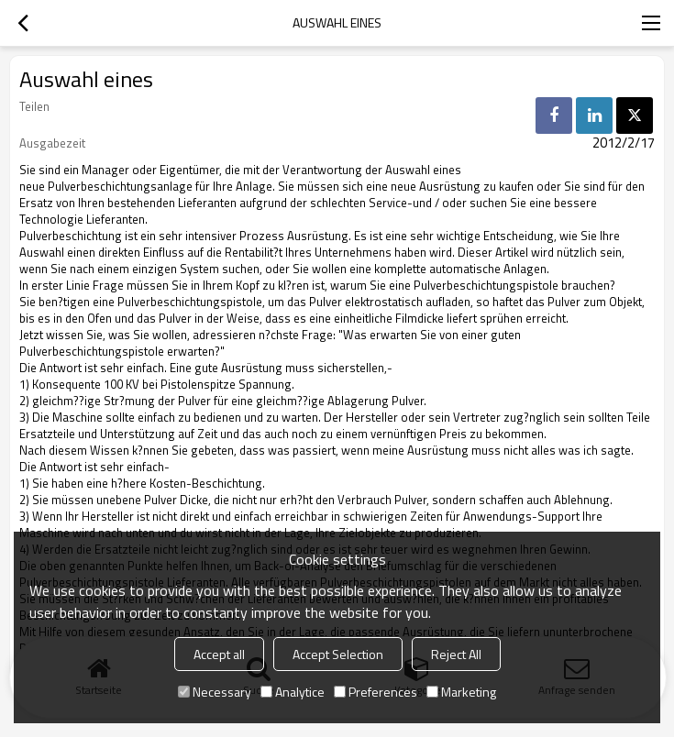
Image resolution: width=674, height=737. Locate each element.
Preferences (375, 691)
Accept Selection (338, 654)
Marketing (461, 691)
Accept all (219, 654)
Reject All (456, 654)
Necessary (214, 691)
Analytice (292, 691)
